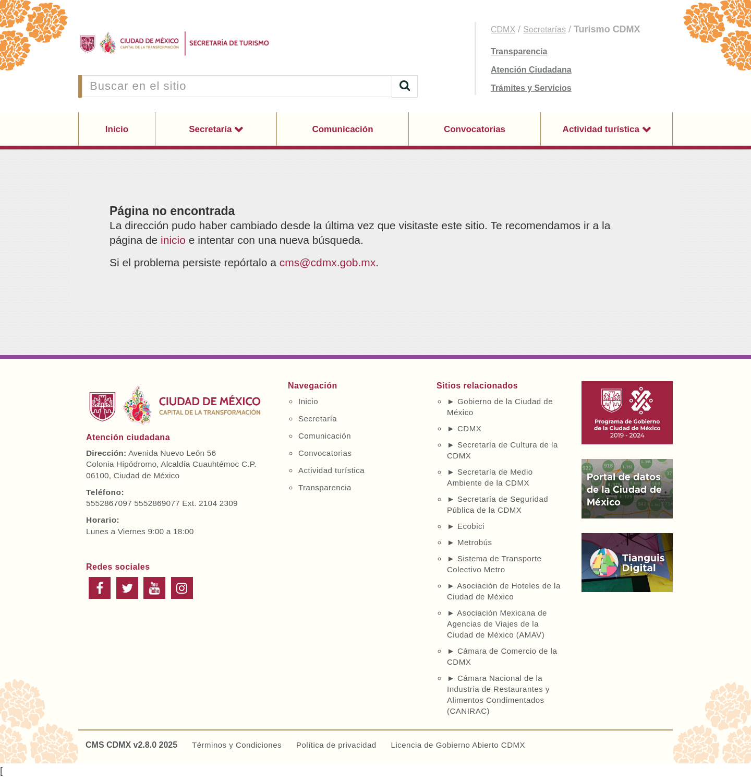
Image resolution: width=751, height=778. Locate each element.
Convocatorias (474, 129)
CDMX (503, 29)
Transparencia (519, 51)
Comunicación (342, 129)
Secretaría (211, 129)
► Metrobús (469, 542)
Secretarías (544, 29)
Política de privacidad (336, 744)
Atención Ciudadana (531, 69)
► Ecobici (465, 526)
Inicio (116, 129)
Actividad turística (602, 129)
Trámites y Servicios (531, 88)
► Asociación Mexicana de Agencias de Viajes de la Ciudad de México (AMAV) (497, 623)
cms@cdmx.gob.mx (328, 262)
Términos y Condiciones (237, 744)
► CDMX (464, 428)
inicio (173, 240)
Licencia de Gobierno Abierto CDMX (458, 744)
